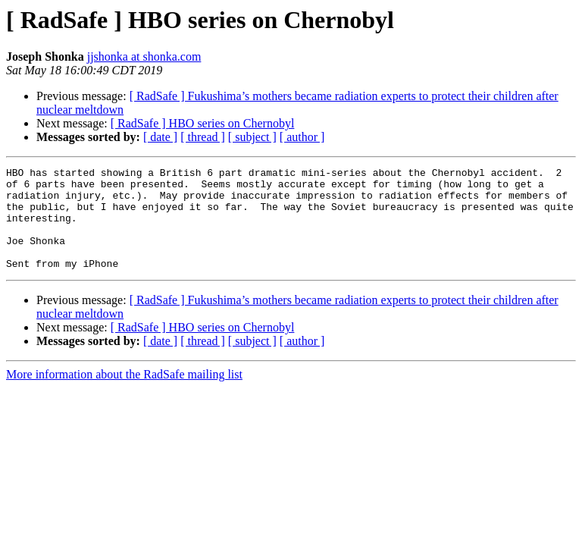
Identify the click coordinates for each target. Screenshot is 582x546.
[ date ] (160, 136)
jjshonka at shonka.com (144, 56)
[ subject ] (252, 136)
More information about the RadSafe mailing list (124, 394)
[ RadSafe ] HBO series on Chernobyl (203, 123)
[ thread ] (202, 136)
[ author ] (302, 136)
